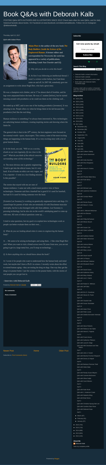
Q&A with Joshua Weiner (85, 244)
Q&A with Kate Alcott (83, 389)
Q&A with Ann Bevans (84, 213)
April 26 (79, 194)
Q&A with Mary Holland (84, 275)
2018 (77, 121)
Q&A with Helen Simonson (85, 239)
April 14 (79, 306)
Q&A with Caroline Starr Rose (86, 406)
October (80, 132)
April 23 (79, 216)
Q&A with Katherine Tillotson (86, 340)
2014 (77, 430)
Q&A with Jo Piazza (83, 258)
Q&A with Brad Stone (83, 398)
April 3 (79, 387)
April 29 (79, 165)
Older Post (63, 351)
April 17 (79, 281)
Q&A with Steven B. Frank (85, 295)
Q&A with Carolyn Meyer (85, 196)
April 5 (79, 370)
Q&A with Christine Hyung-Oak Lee (88, 404)
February (80, 418)
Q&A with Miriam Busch (84, 222)
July (78, 140)
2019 (77, 118)
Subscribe (88, 55)
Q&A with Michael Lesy (84, 188)
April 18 (79, 267)
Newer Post (8, 351)
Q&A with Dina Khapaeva (85, 163)
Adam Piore (33, 46)
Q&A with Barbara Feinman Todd (87, 364)
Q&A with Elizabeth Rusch (85, 264)
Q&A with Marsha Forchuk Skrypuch (88, 356)
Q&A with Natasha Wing (84, 395)
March (79, 415)
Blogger (56, 458)
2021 (77, 113)
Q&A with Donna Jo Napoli (85, 358)
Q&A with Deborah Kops (84, 409)
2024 (77, 104)
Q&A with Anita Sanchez (84, 160)
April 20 (79, 241)
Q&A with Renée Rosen (84, 202)
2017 (77, 124)
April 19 (79, 253)
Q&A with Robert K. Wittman (86, 284)
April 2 (79, 401)
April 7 (79, 350)
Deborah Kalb (80, 443)
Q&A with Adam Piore (84, 309)
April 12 (79, 320)
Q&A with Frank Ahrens (84, 337)
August (79, 138)
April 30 (79, 157)
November (80, 129)
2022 (77, 110)
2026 (77, 99)
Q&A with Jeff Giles (83, 286)
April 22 (79, 224)
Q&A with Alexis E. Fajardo (85, 331)
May (78, 146)
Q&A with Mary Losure (84, 250)
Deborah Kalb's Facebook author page (87, 79)
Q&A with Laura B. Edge (84, 343)
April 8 (79, 334)
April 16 (79, 289)
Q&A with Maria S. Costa (85, 205)
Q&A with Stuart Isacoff (84, 255)
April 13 (79, 317)
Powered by (88, 61)
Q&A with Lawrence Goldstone (86, 191)
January (80, 421)
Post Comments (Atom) (19, 355)
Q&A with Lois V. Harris (84, 278)
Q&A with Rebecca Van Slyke (86, 329)
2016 (77, 425)
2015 (77, 427)
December (80, 126)
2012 (77, 436)
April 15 (79, 298)
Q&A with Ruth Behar (84, 179)
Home (36, 351)
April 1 (79, 412)
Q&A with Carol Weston (84, 381)
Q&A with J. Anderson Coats (86, 392)
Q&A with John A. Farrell (85, 353)
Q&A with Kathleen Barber (85, 236)
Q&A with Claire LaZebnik (85, 230)
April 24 (79, 208)
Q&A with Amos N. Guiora (85, 168)
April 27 (79, 174)
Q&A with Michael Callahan (85, 261)
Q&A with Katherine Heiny (85, 272)
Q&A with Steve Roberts (84, 326)
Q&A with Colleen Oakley (85, 151)
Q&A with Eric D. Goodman (85, 292)
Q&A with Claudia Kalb (84, 300)
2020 (77, 116)
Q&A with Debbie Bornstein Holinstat (88, 314)
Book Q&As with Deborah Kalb (48, 14)
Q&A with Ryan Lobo (83, 247)
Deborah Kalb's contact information (86, 74)
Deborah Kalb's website (82, 77)
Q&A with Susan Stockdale (85, 303)
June (79, 143)
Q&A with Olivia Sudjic (84, 378)
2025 (77, 101)
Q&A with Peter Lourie (84, 312)
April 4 (79, 384)
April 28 (79, 171)
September (81, 135)
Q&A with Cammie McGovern (86, 375)
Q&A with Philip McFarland (85, 219)
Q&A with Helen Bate (83, 367)
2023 (77, 107)
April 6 (79, 361)
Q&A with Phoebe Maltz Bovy (86, 177)
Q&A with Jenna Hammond (85, 154)
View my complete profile (81, 446)
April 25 (79, 199)
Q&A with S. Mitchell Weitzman (87, 210)
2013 (77, 433)
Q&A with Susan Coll (83, 227)
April (79, 149)
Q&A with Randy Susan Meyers (87, 373)
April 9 (79, 323)
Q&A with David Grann (84, 270)
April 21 (79, 233)
